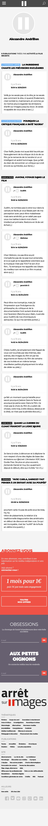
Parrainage (5, 760)
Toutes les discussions (27, 765)
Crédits (27, 776)
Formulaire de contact (9, 765)
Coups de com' (14, 720)
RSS (34, 776)
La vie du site (18, 757)
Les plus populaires (24, 747)
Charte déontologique (33, 762)
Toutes (3, 744)
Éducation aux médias (19, 760)
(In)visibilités (5, 728)
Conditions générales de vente (12, 776)
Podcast (40, 776)
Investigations (19, 722)
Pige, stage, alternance (9, 768)
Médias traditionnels (8, 731)
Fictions (4, 720)
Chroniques (33, 744)
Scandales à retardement (31, 720)
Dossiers (4, 747)
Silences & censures (25, 731)
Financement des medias (29, 734)
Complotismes (18, 728)
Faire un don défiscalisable (33, 771)
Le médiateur (31, 757)
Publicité (28, 728)
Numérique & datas (33, 722)
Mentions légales (18, 774)
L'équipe (4, 762)
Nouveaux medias (29, 725)
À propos (33, 760)
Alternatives (16, 725)
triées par (22, 55)
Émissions (22, 744)
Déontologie (5, 725)
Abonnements (6, 757)
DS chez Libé (15, 791)
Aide (21, 768)
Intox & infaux (6, 722)
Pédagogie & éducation (9, 734)
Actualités (12, 744)
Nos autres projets (16, 762)
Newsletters (5, 774)
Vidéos (12, 747)
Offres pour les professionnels (11, 771)
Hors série (4, 791)
